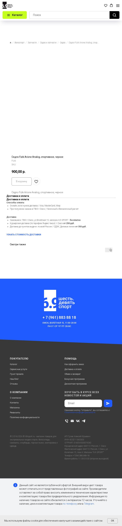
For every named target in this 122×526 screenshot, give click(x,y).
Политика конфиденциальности (25, 417)
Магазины (15, 407)
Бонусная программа (74, 379)
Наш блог (14, 379)
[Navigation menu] (117, 5)
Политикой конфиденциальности (79, 412)
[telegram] (83, 421)
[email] (72, 421)
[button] (105, 5)
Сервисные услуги (18, 369)
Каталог (13, 364)
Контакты (14, 402)
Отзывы (14, 384)
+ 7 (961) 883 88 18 (59, 317)
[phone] (66, 421)
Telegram (89, 503)
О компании (15, 398)
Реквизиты (15, 412)
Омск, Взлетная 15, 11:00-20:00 (59, 322)
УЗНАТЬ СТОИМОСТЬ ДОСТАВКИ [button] (23, 234)
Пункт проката (16, 374)
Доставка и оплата (73, 369)
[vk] (78, 421)
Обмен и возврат (72, 374)
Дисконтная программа (75, 384)
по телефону (70, 503)
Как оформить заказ (74, 364)
